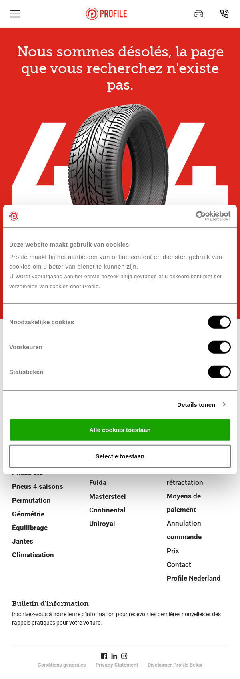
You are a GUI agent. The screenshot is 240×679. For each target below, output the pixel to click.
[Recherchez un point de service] (224, 13)
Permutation (31, 500)
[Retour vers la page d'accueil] (106, 14)
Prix (173, 551)
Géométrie (28, 514)
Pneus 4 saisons (37, 486)
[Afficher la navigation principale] (15, 14)
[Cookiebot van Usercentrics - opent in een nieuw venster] (196, 216)
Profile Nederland (194, 578)
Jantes (22, 541)
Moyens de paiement (184, 503)
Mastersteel (107, 496)
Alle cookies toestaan (119, 429)
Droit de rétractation (185, 475)
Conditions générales (62, 665)
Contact (179, 564)
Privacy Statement (117, 665)
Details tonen (196, 404)
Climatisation (33, 555)
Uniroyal (102, 524)
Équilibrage (30, 528)
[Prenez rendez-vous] (199, 13)
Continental (107, 510)
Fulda (97, 482)
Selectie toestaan (120, 455)
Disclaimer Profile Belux (175, 665)
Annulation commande (184, 530)
